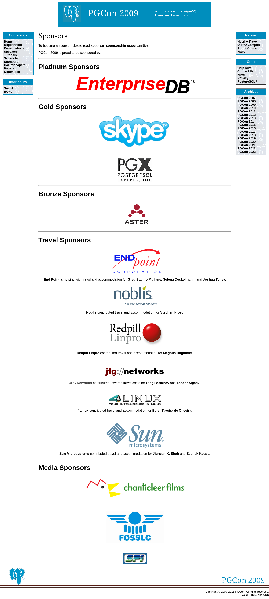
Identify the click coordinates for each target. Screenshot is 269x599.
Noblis (91, 312)
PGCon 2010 (246, 108)
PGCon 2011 (246, 111)
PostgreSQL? (247, 81)
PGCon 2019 (246, 138)
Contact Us (245, 71)
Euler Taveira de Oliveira (171, 410)
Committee (12, 71)
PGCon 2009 (246, 104)
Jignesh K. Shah (166, 453)
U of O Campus (248, 45)
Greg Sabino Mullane (144, 279)
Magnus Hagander (177, 353)
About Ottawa (247, 48)
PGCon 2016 (246, 128)
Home (8, 41)
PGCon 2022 (246, 148)
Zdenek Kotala (197, 453)
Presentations (14, 48)
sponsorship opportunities (127, 45)
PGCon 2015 (246, 125)
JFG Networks (80, 383)
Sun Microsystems (74, 453)
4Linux (83, 410)
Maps (241, 51)
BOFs (8, 91)
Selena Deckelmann (179, 279)
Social (8, 88)
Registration (13, 45)
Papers (9, 68)
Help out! (244, 68)
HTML (252, 594)
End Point (51, 279)
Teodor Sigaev (188, 383)
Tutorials (10, 55)
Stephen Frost (171, 312)
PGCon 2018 (246, 135)
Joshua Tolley (214, 279)
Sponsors (11, 61)
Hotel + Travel (247, 41)
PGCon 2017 (246, 131)
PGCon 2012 (246, 114)
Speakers (11, 51)
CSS (266, 594)
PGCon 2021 (246, 145)
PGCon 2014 (246, 121)
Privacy (242, 78)
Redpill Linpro (88, 353)
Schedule (11, 58)
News (241, 74)
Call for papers (15, 65)
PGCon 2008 (246, 101)
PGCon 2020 (246, 141)
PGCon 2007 (246, 98)
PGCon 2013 (246, 118)
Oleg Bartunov (157, 383)
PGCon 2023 (246, 151)
